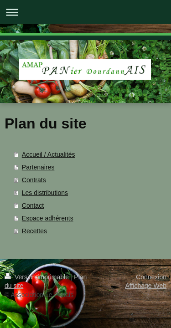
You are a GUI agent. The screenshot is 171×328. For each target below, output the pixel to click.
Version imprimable (38, 277)
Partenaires (38, 167)
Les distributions (45, 192)
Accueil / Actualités (48, 154)
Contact (33, 205)
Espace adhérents (47, 218)
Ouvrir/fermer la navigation (85, 12)
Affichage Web (145, 285)
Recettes (34, 231)
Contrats (34, 180)
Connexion (151, 277)
